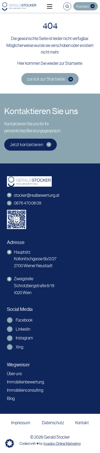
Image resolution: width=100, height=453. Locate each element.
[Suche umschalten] (67, 6)
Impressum (20, 422)
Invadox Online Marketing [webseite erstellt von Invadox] (62, 444)
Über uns (14, 373)
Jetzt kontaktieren (30, 144)
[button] (9, 443)
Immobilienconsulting (25, 390)
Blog (11, 398)
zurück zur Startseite (50, 79)
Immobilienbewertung (25, 381)
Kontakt (85, 6)
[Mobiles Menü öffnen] (49, 6)
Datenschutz (53, 422)
